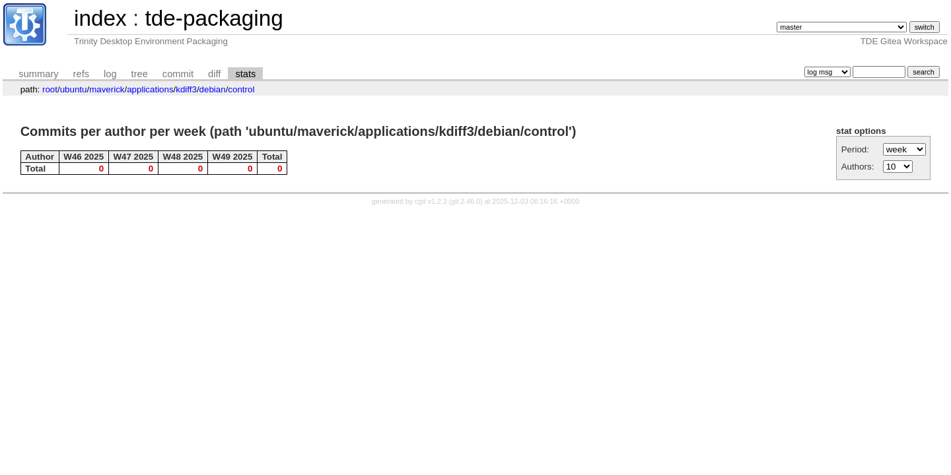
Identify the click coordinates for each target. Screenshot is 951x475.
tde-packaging (214, 18)
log (110, 74)
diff (214, 74)
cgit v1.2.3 (431, 201)
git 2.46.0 (465, 201)
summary (38, 74)
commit (178, 74)
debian (212, 89)
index (100, 18)
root (49, 89)
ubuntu (73, 89)
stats (245, 74)
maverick (106, 89)
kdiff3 (186, 89)
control (241, 89)
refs (81, 74)
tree (139, 74)
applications (150, 89)
